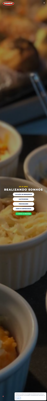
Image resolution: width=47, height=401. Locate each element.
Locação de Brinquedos (23, 194)
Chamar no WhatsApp (23, 213)
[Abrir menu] (44, 2)
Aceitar (18, 398)
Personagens (23, 204)
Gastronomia (23, 199)
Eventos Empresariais (23, 208)
